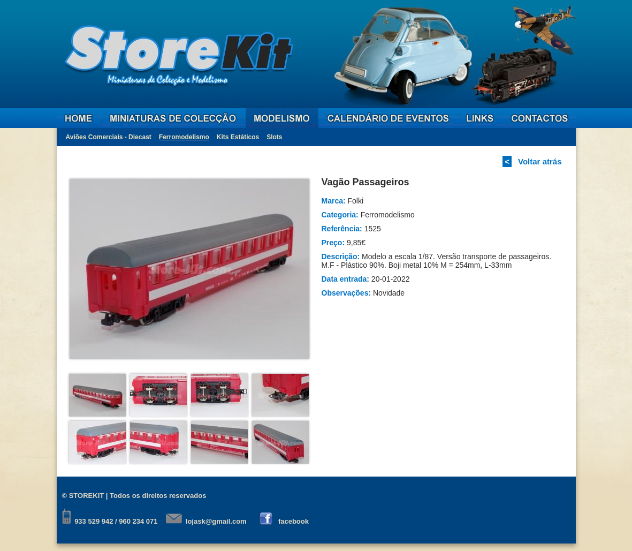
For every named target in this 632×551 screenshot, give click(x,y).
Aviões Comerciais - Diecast (108, 137)
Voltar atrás (539, 161)
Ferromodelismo (184, 137)
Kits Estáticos (238, 137)
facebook (293, 521)
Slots (274, 137)
